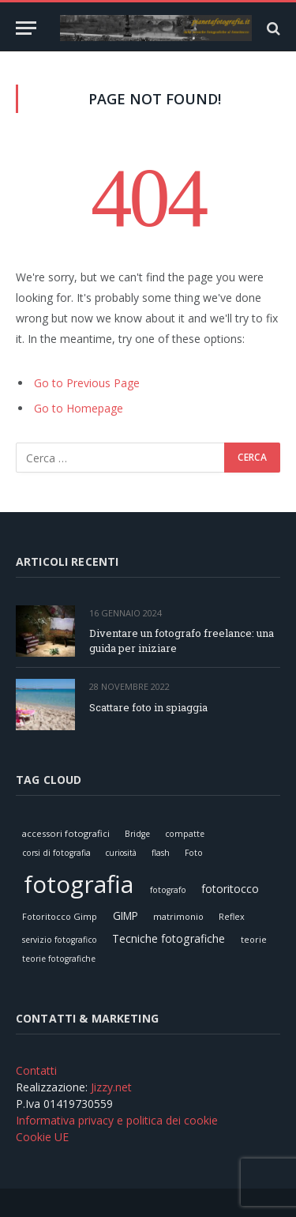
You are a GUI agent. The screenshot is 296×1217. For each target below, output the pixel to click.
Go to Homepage (78, 408)
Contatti (36, 1070)
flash (161, 852)
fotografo (168, 889)
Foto (194, 852)
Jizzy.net (111, 1087)
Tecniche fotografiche (168, 938)
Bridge (137, 833)
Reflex (232, 916)
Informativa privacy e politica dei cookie (117, 1120)
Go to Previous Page (87, 382)
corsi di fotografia (56, 852)
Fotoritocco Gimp (59, 916)
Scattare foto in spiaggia (148, 707)
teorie (254, 939)
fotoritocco (230, 888)
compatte (184, 833)
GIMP (125, 915)
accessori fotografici (66, 833)
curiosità (121, 852)
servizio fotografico (59, 939)
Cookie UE (42, 1136)
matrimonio (178, 916)
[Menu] (26, 28)
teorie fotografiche (59, 958)
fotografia (78, 884)
